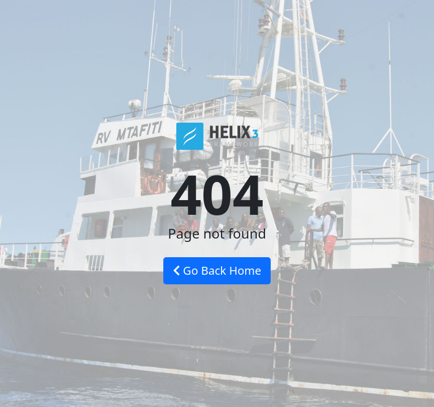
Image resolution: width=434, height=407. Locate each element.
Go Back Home (217, 270)
